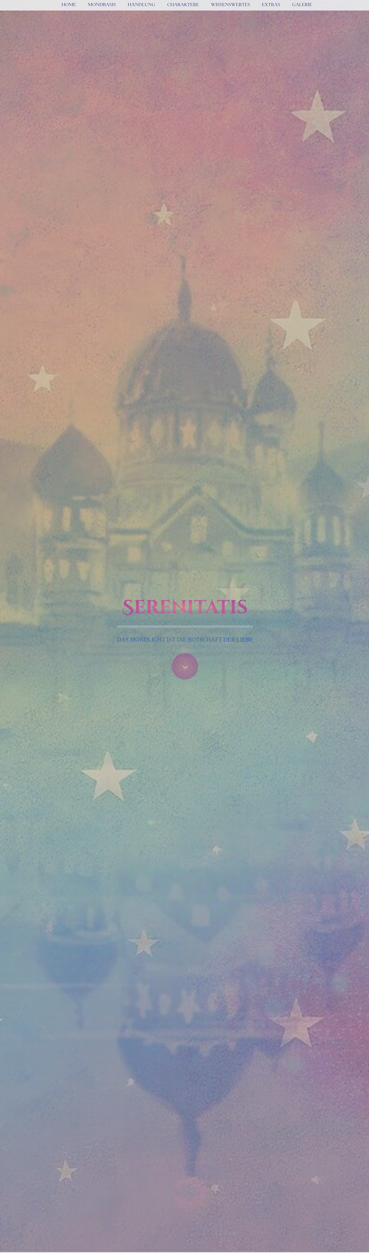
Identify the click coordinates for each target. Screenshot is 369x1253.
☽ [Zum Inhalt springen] (185, 666)
